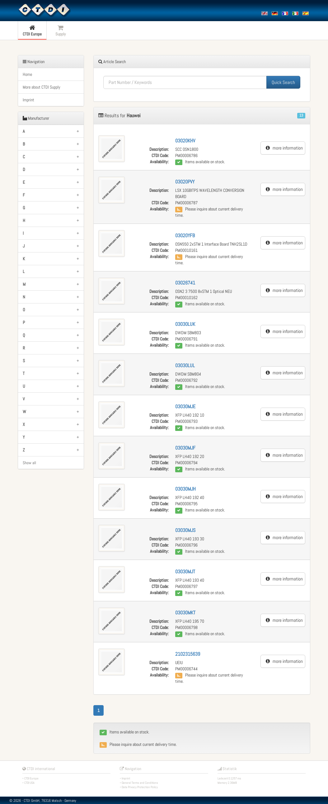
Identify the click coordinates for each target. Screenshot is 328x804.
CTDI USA (29, 783)
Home (27, 74)
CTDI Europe (31, 778)
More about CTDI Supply (41, 87)
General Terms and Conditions (140, 783)
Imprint (28, 100)
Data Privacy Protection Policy (140, 787)
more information (284, 148)
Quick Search (283, 82)
